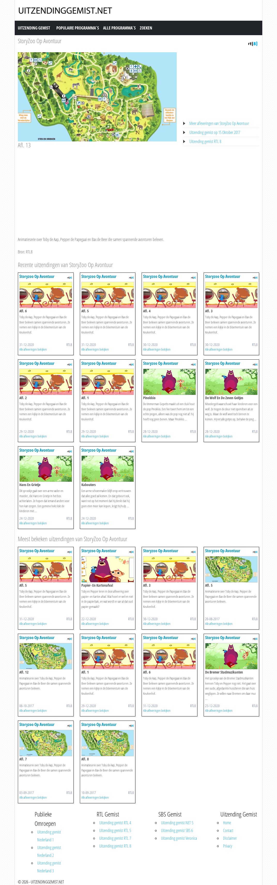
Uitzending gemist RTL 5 (115, 830)
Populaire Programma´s (77, 28)
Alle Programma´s (119, 28)
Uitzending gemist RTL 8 (205, 141)
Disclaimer (230, 838)
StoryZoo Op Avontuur (39, 40)
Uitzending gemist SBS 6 (177, 830)
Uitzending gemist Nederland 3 (49, 867)
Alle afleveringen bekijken (33, 349)
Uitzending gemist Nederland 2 (49, 851)
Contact (228, 830)
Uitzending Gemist (34, 28)
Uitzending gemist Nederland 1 (49, 836)
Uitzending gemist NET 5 (177, 823)
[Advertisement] (97, 188)
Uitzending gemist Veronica (179, 838)
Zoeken (146, 28)
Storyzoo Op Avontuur (37, 276)
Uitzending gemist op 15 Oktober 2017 (214, 132)
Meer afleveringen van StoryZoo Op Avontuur (219, 123)
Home (227, 823)
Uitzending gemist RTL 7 (115, 838)
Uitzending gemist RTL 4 (115, 823)
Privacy (227, 846)
